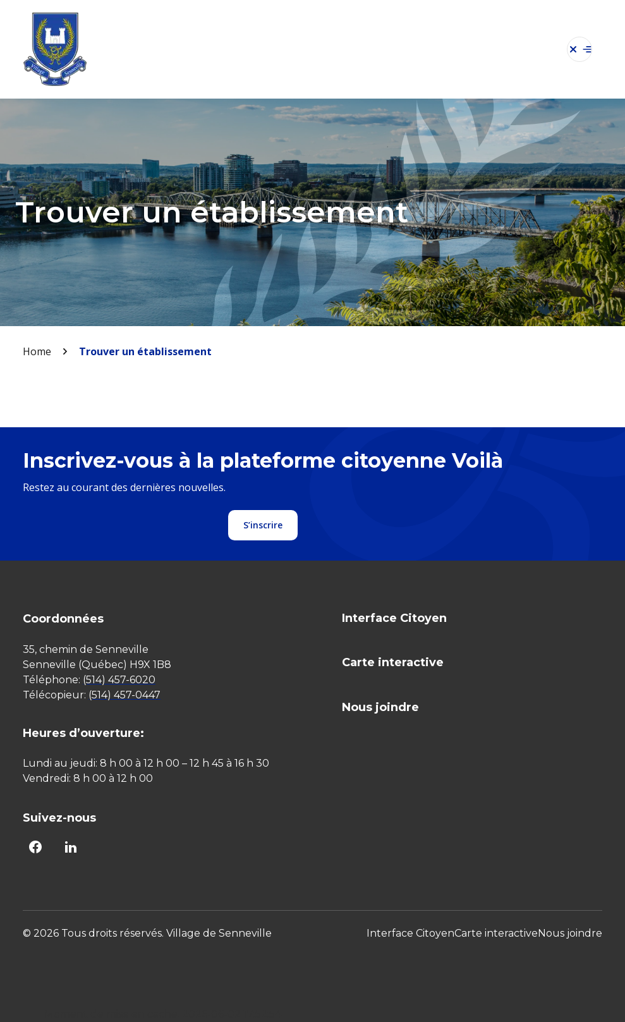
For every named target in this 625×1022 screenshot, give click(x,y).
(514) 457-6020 (119, 680)
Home (37, 351)
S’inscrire (262, 525)
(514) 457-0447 (124, 695)
